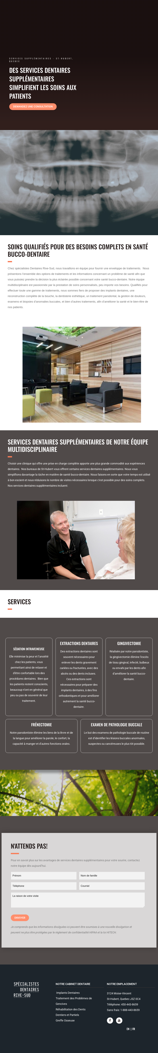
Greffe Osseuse (65, 1020)
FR (133, 1029)
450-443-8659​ (129, 1004)
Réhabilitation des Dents (70, 1009)
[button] (33, 106)
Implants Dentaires (68, 992)
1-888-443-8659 (130, 1010)
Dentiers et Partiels (67, 1015)
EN (128, 1029)
